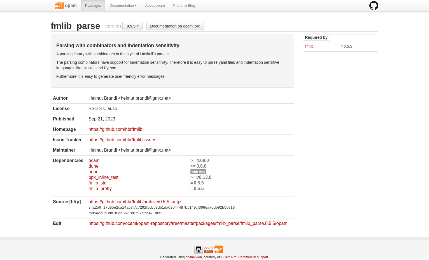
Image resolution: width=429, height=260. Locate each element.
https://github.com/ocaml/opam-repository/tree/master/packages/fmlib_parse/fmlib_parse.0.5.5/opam (188, 223)
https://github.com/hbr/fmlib (115, 129)
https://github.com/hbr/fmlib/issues (122, 139)
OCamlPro (229, 257)
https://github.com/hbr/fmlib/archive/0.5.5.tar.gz (134, 201)
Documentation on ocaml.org (175, 26)
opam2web (194, 257)
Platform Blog (184, 5)
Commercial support (253, 257)
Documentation (123, 5)
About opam (155, 5)
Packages (93, 5)
